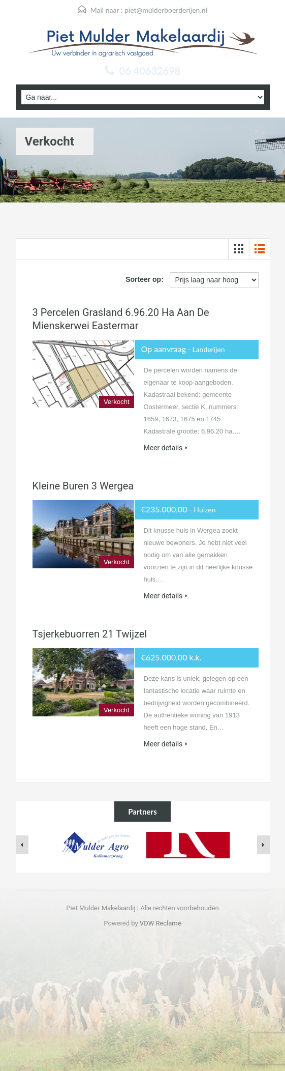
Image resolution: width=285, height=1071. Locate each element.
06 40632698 (150, 70)
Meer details (166, 448)
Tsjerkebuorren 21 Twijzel (90, 634)
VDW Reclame (160, 923)
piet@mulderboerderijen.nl (165, 10)
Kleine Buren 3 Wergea (83, 486)
